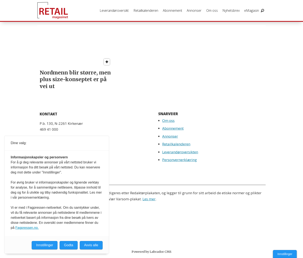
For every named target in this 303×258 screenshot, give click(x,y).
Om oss (212, 10)
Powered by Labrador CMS (151, 252)
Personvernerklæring (179, 159)
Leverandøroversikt (114, 10)
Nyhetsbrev (231, 10)
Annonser (194, 10)
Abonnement (172, 10)
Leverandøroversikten (180, 152)
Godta (68, 245)
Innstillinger (284, 254)
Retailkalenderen (145, 10)
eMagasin (251, 10)
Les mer (148, 199)
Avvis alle (91, 245)
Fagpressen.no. (27, 227)
